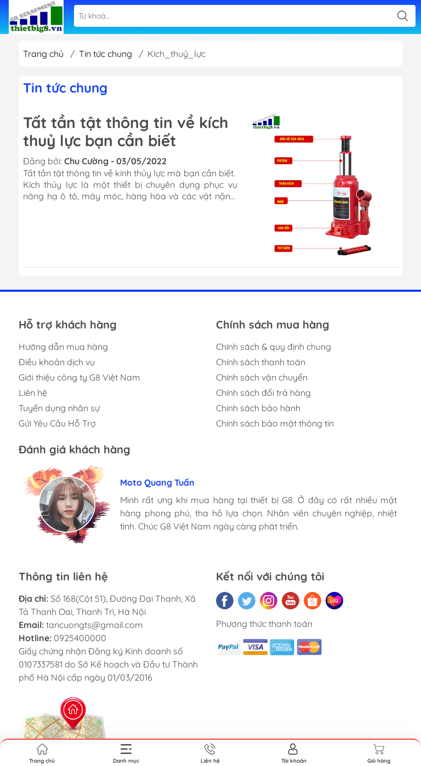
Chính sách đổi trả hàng (263, 392)
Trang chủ (43, 53)
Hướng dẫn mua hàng (63, 346)
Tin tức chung (105, 53)
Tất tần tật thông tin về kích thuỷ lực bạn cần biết (125, 132)
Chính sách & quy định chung (273, 346)
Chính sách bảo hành (258, 407)
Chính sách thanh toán (260, 361)
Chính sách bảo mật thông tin (275, 423)
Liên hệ (33, 392)
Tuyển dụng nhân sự (59, 407)
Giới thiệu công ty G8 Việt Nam (79, 377)
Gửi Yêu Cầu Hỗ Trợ (57, 423)
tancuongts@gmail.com (94, 624)
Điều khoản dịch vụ (57, 361)
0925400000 (80, 637)
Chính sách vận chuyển (262, 377)
